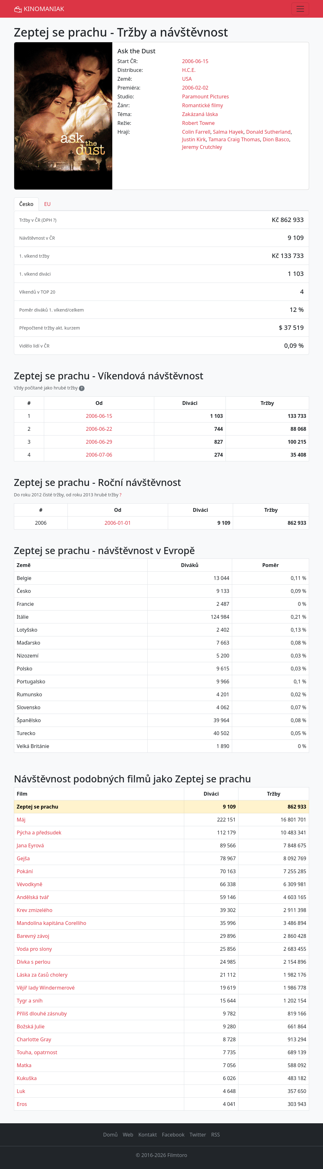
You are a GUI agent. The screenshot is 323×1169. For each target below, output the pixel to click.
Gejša (23, 858)
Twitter (198, 1134)
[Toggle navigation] (300, 9)
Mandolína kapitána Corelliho (51, 923)
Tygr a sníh (30, 1000)
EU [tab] (47, 204)
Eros (22, 1104)
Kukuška (27, 1078)
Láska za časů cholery (42, 974)
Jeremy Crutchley (202, 146)
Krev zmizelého (34, 910)
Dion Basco (276, 139)
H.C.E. (189, 70)
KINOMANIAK (39, 9)
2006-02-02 (195, 87)
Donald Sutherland (268, 131)
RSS (215, 1134)
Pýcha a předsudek (39, 832)
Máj (21, 819)
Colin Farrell (196, 131)
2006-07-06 (99, 454)
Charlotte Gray (34, 1039)
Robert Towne (198, 123)
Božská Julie (30, 1026)
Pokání (25, 871)
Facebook (173, 1134)
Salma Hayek (228, 131)
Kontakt (147, 1134)
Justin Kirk (194, 139)
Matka (24, 1065)
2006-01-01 (117, 522)
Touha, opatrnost (37, 1052)
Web (128, 1134)
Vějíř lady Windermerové (46, 987)
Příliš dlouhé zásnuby (42, 1013)
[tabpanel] (161, 283)
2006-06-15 (195, 61)
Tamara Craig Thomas (234, 139)
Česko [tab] (26, 204)
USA (187, 78)
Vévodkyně (29, 884)
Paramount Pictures (205, 96)
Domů (110, 1134)
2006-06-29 (99, 441)
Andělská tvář (33, 897)
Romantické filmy (202, 105)
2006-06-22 (99, 428)
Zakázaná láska (200, 114)
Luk (21, 1091)
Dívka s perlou (33, 961)
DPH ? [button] (49, 220)
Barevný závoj (33, 935)
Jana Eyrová (30, 845)
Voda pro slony (34, 948)
